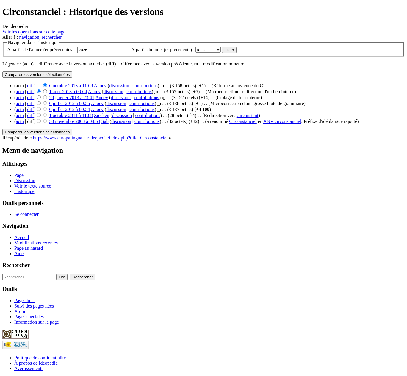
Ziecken (101, 115)
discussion (119, 85)
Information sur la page (36, 321)
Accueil (21, 237)
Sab (105, 121)
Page (19, 175)
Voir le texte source (32, 185)
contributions (144, 85)
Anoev (100, 85)
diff (30, 85)
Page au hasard (28, 248)
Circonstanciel (242, 121)
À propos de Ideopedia (35, 363)
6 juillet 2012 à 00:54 (69, 109)
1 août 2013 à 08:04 (68, 91)
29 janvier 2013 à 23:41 (71, 97)
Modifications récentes (36, 242)
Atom (19, 311)
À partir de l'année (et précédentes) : (41, 49)
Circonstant (248, 115)
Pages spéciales (29, 316)
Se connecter (26, 214)
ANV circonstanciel (282, 121)
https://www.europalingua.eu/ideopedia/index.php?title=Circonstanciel (100, 137)
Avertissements (28, 368)
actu (20, 91)
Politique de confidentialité (40, 357)
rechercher (52, 37)
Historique (24, 191)
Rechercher (16, 265)
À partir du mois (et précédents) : (162, 49)
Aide (19, 253)
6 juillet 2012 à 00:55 (69, 103)
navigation (29, 37)
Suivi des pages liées (34, 305)
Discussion (24, 180)
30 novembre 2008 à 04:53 (74, 121)
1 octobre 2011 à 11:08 (71, 115)
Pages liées (24, 300)
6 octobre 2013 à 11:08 (71, 85)
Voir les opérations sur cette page (33, 31)
